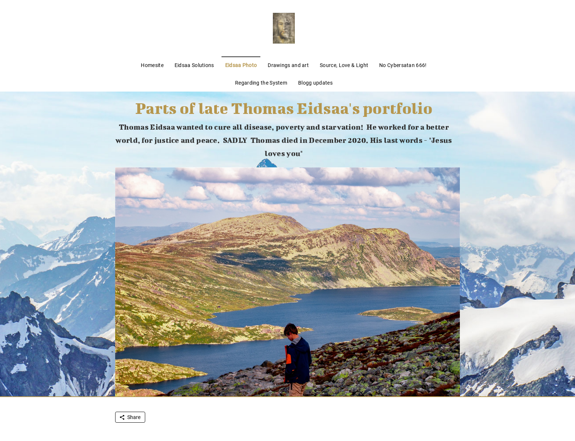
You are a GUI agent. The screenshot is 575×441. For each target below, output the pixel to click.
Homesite (152, 65)
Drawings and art (288, 65)
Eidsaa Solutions (194, 65)
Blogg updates (315, 83)
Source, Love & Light (344, 65)
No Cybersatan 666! (402, 65)
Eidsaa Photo (241, 65)
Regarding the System (261, 83)
